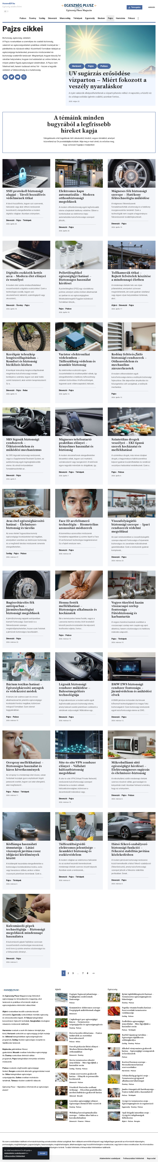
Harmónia (125, 1071)
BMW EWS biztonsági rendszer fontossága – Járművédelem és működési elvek (131, 690)
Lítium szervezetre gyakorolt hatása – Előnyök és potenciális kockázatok (84, 1076)
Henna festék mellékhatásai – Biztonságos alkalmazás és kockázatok (78, 608)
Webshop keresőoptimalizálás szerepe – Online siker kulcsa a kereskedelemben (83, 1115)
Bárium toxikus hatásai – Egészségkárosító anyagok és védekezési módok (25, 688)
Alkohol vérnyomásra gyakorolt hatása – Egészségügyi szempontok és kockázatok (138, 1051)
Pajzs (91, 66)
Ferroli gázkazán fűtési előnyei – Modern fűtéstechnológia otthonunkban (84, 1049)
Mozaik (79, 1096)
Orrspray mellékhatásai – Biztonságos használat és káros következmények (25, 766)
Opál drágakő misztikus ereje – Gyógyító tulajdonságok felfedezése (136, 1115)
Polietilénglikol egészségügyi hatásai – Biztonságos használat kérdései (75, 278)
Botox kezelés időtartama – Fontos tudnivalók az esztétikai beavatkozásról (85, 1035)
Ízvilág (9, 553)
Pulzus (104, 66)
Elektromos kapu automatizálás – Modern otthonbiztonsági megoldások (76, 196)
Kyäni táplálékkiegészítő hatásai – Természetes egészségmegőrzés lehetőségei (138, 997)
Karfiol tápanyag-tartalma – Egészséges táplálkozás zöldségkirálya (135, 1037)
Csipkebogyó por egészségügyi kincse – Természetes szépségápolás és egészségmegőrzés (86, 1022)
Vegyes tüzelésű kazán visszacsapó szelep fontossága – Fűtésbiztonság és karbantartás (127, 609)
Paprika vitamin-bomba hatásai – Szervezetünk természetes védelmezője (137, 1010)
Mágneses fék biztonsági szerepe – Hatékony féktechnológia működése (130, 194)
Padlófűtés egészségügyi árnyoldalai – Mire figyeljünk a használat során (136, 1024)
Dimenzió (10, 220)
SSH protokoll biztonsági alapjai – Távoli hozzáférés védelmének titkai (25, 194)
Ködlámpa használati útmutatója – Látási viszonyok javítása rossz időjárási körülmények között (23, 851)
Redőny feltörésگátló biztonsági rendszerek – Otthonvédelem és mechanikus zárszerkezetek (129, 361)
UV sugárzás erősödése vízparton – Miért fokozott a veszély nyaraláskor (108, 80)
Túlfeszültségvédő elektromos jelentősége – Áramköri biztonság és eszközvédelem (77, 849)
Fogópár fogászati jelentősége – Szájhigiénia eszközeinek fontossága (84, 997)
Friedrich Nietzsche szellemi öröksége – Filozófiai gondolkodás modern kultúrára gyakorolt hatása (85, 1090)
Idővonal (72, 1096)
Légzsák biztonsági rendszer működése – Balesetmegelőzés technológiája (74, 690)
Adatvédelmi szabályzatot (14, 1153)
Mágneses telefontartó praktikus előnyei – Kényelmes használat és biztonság (76, 445)
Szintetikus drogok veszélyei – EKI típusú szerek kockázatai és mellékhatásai (127, 445)
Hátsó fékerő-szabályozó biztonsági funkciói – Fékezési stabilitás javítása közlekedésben (130, 849)
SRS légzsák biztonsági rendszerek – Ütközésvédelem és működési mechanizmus (23, 445)
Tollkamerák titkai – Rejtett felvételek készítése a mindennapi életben (131, 276)
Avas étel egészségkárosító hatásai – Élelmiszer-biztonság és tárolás (25, 524)
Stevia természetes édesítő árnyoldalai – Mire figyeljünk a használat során (83, 1063)
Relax (25, 390)
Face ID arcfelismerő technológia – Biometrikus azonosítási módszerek (78, 524)
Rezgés (137, 1121)
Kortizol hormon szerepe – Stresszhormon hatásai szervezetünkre (134, 1065)
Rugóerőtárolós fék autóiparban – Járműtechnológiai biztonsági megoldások (23, 608)
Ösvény (20, 305)
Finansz (81, 1121)
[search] (150, 7)
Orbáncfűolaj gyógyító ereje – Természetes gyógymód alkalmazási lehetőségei (136, 1078)
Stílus (78, 1042)
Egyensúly (126, 1107)
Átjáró (114, 305)
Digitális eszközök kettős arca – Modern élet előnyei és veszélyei (26, 276)
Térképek (27, 220)
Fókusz (87, 1121)
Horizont (76, 66)
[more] (138, 18)
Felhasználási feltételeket (14, 1156)
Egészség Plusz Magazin (79, 10)
